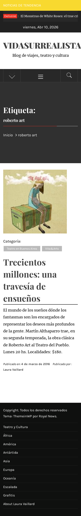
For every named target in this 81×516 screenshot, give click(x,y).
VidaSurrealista (42, 45)
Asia (6, 461)
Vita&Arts (52, 248)
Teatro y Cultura (15, 427)
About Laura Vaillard (18, 504)
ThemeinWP (23, 416)
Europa (8, 470)
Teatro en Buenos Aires (22, 248)
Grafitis (9, 495)
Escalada (10, 487)
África (7, 435)
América (9, 444)
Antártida (10, 452)
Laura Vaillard (13, 370)
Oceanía (9, 478)
